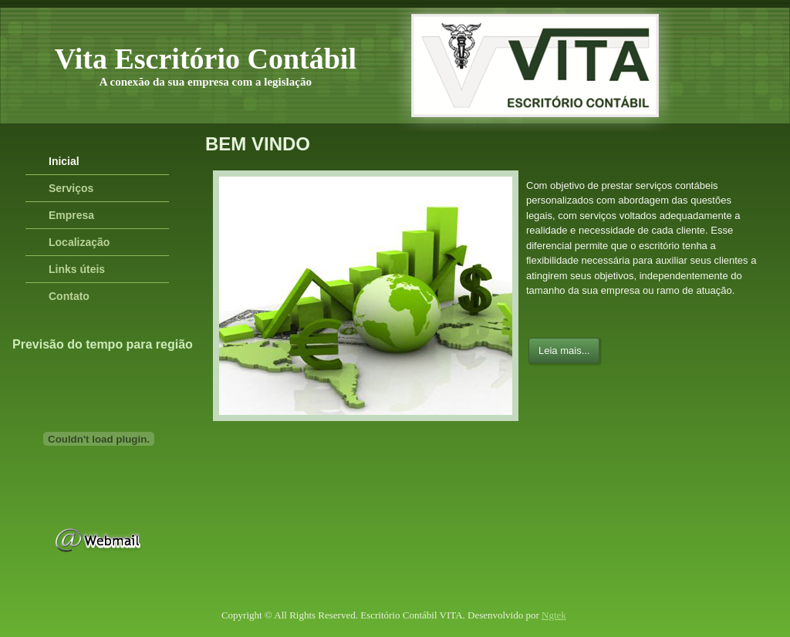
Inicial (64, 161)
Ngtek (554, 615)
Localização (79, 242)
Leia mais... (563, 350)
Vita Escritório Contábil (205, 58)
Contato (69, 296)
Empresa (71, 215)
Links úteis (77, 269)
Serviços (71, 188)
